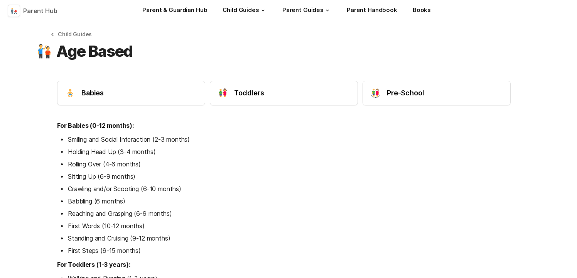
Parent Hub (40, 11)
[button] (263, 10)
